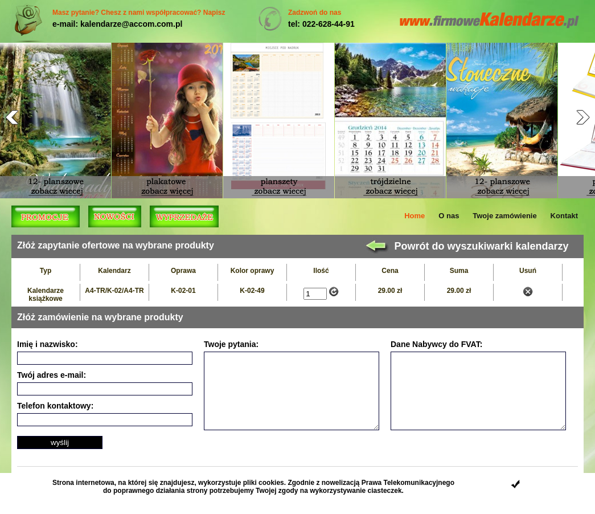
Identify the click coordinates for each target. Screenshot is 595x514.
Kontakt (564, 215)
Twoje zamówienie (504, 215)
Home (414, 215)
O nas (448, 215)
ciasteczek (385, 491)
